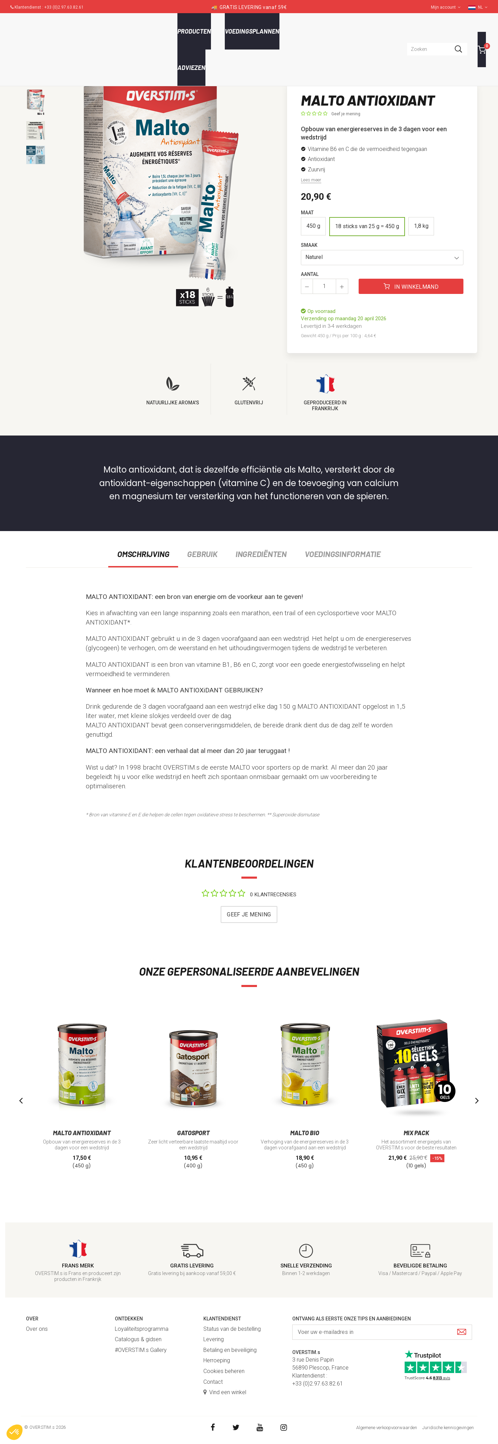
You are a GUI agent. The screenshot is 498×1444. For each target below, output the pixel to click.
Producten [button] (194, 31)
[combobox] (437, 49)
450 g (313, 226)
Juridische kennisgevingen (448, 1427)
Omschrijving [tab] (143, 554)
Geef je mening (345, 113)
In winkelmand (411, 286)
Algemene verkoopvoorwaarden (386, 1427)
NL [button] (483, 7)
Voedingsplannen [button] (252, 31)
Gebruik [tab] (202, 554)
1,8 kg (421, 226)
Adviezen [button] (191, 67)
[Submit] (462, 1332)
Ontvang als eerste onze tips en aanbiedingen (351, 1318)
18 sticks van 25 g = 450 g (367, 226)
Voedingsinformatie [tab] (343, 554)
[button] (382, 257)
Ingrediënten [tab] (261, 554)
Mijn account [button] (446, 7)
